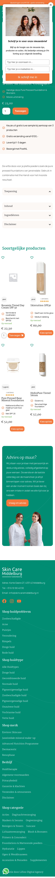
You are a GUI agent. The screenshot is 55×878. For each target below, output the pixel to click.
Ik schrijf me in (27, 77)
